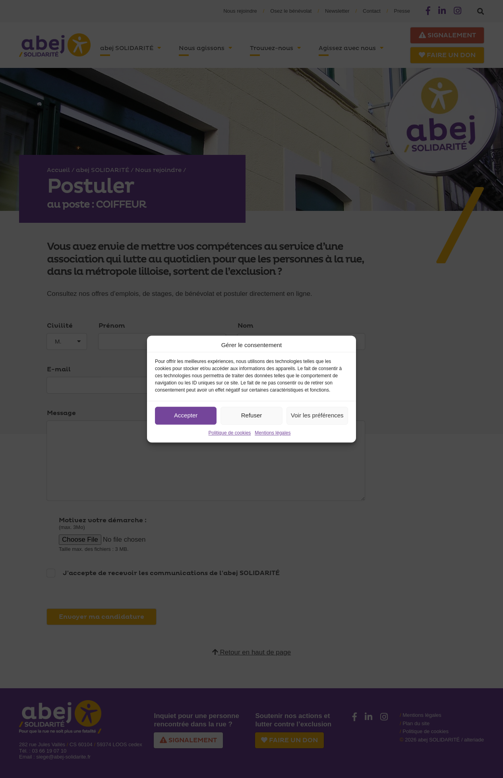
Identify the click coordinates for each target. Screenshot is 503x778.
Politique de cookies (230, 433)
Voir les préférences (317, 415)
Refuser (251, 415)
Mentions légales (272, 433)
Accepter (185, 415)
